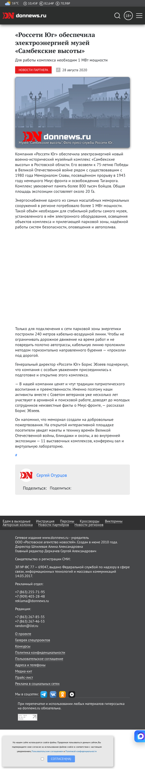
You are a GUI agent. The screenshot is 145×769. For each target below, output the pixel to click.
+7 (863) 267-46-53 (30, 621)
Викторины (114, 521)
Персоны (67, 521)
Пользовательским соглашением (47, 751)
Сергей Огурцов (43, 475)
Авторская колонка (18, 524)
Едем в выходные (16, 521)
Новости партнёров (53, 524)
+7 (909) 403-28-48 (30, 596)
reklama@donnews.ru (32, 601)
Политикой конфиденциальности (81, 751)
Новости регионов (89, 524)
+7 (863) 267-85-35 (30, 617)
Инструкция (45, 521)
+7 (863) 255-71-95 (30, 592)
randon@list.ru (26, 625)
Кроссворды (89, 521)
